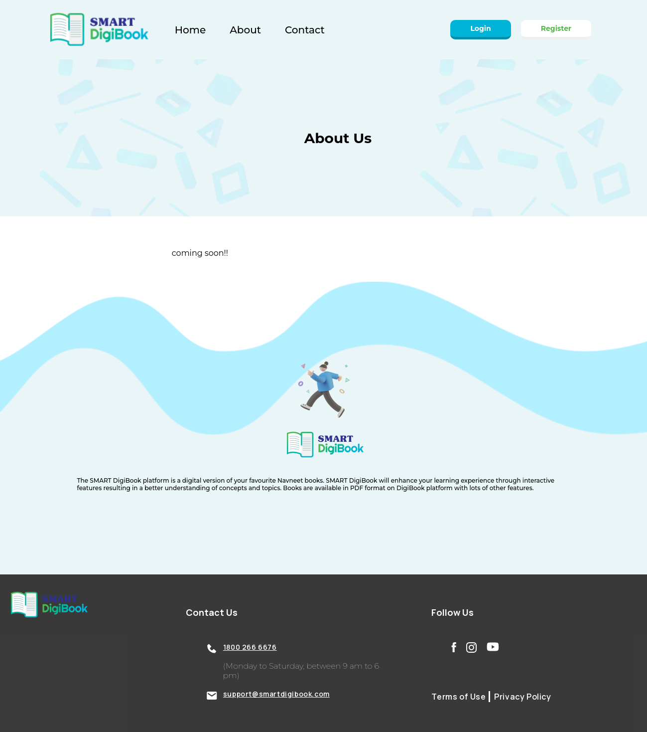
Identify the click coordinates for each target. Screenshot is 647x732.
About (245, 30)
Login (480, 28)
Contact (305, 30)
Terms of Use (458, 696)
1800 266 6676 (250, 647)
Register (556, 28)
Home (190, 30)
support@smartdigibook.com (276, 694)
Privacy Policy (522, 696)
